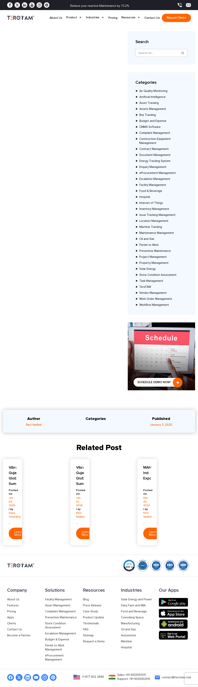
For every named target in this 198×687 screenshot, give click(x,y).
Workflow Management (154, 304)
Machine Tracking (150, 227)
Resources (131, 17)
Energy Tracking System (154, 161)
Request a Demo (94, 641)
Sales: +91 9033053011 (131, 674)
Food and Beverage (134, 611)
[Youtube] (32, 5)
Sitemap (88, 635)
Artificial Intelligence (152, 97)
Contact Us (152, 18)
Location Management (153, 221)
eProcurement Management (157, 173)
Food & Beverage (150, 191)
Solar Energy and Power (136, 599)
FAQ (85, 629)
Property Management (154, 262)
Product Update (93, 617)
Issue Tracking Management (157, 215)
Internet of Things (151, 203)
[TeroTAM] (20, 18)
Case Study (90, 611)
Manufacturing (130, 623)
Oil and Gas (146, 239)
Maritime (126, 641)
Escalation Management (154, 179)
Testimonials (91, 623)
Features (13, 605)
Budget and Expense (152, 121)
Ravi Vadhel (34, 424)
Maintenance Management (156, 233)
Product (74, 17)
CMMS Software (150, 127)
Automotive (128, 635)
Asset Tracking (149, 103)
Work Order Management (155, 298)
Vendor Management (153, 292)
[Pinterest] (46, 5)
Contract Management (154, 149)
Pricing (112, 18)
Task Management (151, 280)
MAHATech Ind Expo (147, 473)
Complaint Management (154, 133)
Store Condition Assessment (158, 274)
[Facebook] (10, 5)
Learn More (18, 533)
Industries (95, 17)
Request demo (176, 17)
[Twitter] (17, 5)
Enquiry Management (152, 167)
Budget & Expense (57, 639)
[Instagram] (39, 5)
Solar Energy (147, 268)
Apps (10, 617)
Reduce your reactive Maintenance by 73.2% (99, 5)
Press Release (92, 605)
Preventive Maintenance (155, 251)
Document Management (155, 155)
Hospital (144, 197)
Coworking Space (132, 617)
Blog (86, 599)
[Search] (183, 53)
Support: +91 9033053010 (133, 679)
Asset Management (57, 605)
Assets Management (152, 109)
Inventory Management (154, 209)
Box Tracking (147, 115)
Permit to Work (149, 245)
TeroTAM (145, 286)
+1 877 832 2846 (93, 676)
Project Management (153, 256)
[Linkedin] (24, 5)
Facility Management (152, 185)
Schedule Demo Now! (154, 382)
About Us (56, 18)
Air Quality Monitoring (153, 91)
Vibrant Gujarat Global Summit (12, 475)
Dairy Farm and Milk (133, 605)
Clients (11, 623)
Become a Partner (19, 635)
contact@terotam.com (176, 677)
